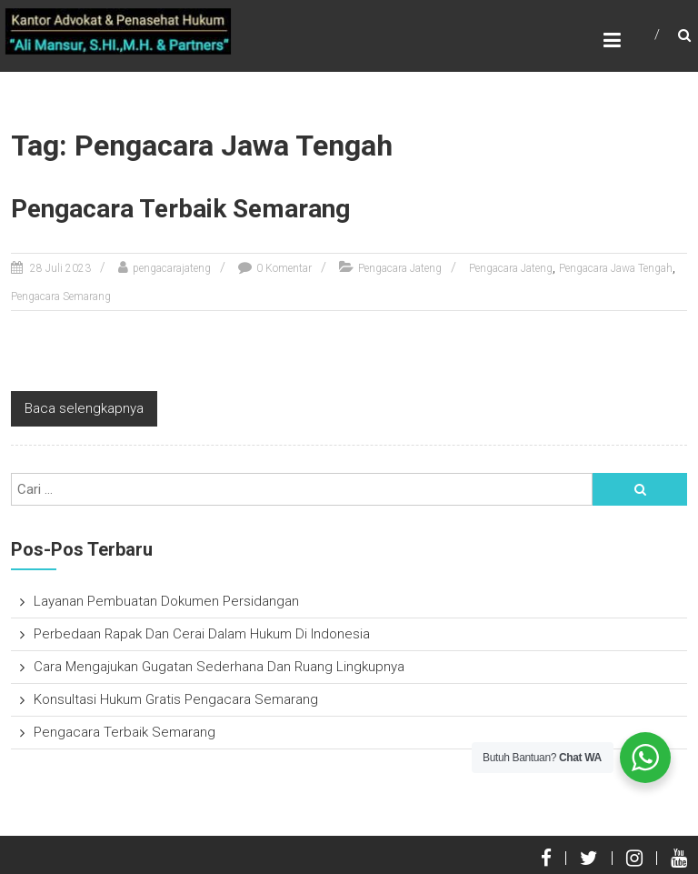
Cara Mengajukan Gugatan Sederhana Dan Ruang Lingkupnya (219, 666)
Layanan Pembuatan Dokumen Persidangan (166, 601)
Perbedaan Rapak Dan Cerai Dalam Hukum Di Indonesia (202, 634)
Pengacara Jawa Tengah (616, 268)
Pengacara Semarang (61, 296)
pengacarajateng (172, 268)
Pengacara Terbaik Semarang (180, 209)
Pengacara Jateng (400, 268)
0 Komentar (284, 268)
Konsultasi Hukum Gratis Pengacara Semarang (176, 699)
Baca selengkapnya (84, 408)
